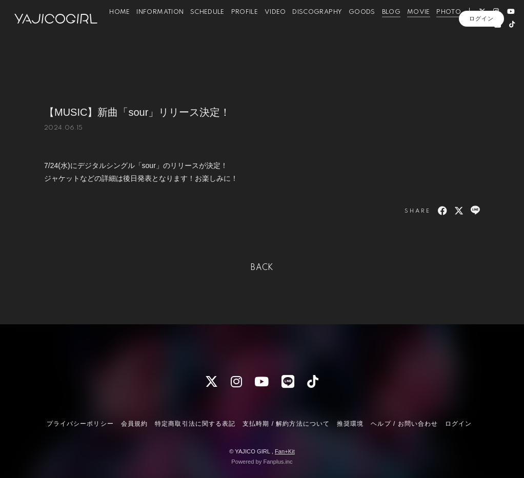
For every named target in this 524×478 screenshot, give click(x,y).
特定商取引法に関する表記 (195, 423)
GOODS (365, 30)
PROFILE (247, 30)
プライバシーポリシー (80, 423)
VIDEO (278, 30)
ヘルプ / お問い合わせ (404, 423)
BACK (262, 268)
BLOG (394, 30)
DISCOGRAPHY (321, 30)
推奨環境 (350, 423)
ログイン (481, 60)
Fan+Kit (285, 451)
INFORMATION (163, 30)
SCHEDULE (211, 30)
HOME (123, 30)
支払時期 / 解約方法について (286, 423)
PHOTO (452, 30)
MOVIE (421, 30)
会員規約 (134, 423)
